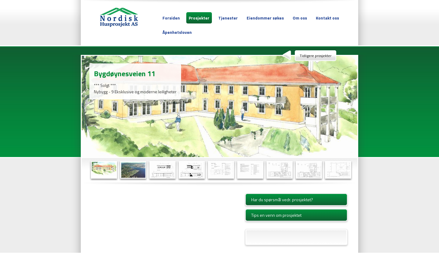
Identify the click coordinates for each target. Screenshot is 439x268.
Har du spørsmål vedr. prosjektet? (282, 199)
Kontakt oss (327, 18)
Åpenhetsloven (177, 32)
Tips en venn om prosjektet (276, 215)
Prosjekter (199, 18)
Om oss (300, 18)
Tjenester (228, 18)
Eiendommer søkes (265, 18)
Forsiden (171, 18)
